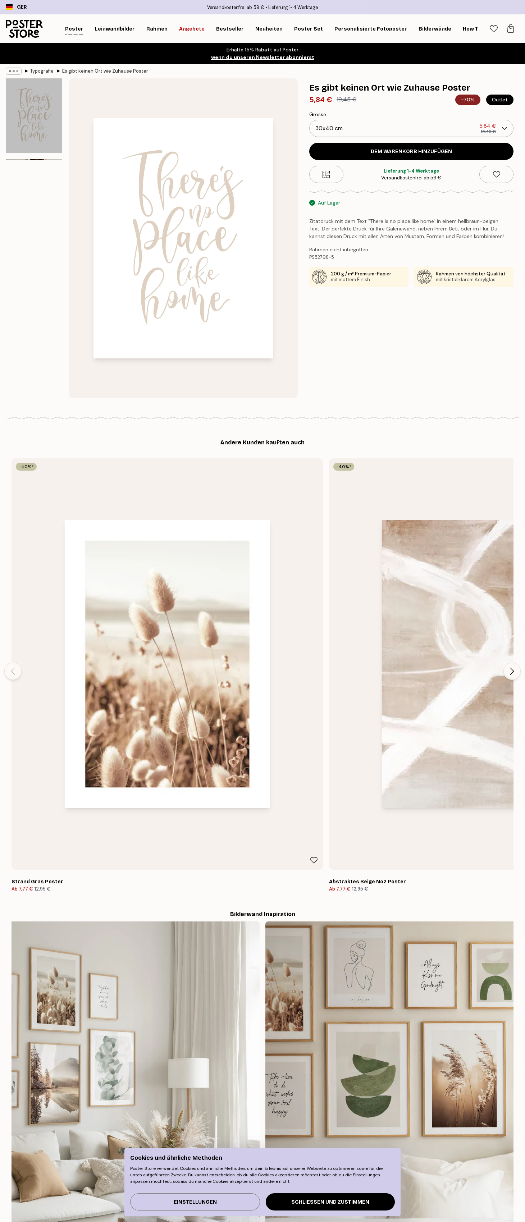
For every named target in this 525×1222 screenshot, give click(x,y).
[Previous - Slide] (13, 545)
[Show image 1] (34, 116)
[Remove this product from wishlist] (496, 174)
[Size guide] (326, 174)
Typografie (42, 71)
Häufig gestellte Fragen (405, 1216)
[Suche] (475, 28)
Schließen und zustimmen (330, 1202)
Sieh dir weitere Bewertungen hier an (262, 983)
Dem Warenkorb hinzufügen (411, 151)
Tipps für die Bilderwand (118, 1198)
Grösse (317, 114)
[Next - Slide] (512, 545)
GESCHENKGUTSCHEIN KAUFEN (369, 1117)
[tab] (493, 29)
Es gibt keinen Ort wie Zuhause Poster (105, 71)
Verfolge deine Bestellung (407, 1198)
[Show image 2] (34, 199)
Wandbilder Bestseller (115, 1207)
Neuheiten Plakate (111, 1216)
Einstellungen (195, 1202)
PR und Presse (249, 1216)
